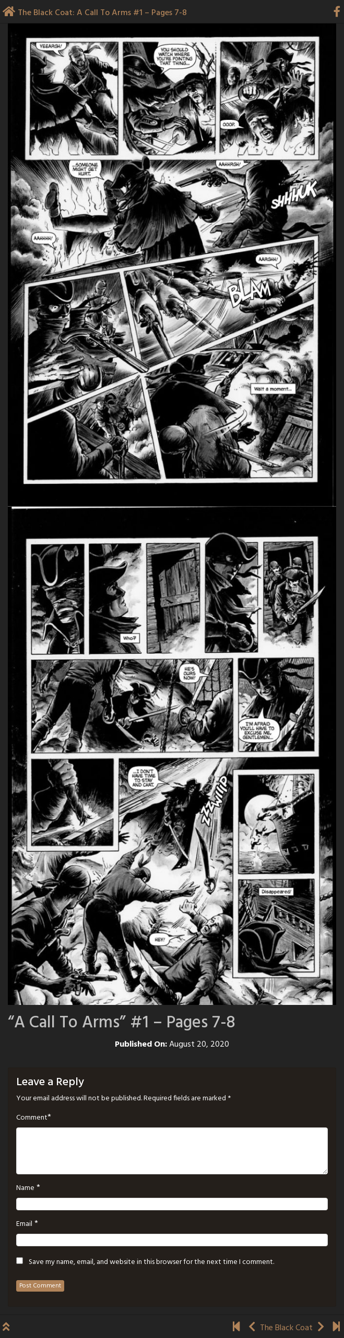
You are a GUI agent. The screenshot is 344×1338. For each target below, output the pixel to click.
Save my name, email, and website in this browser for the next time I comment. (151, 1262)
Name (25, 1188)
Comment (32, 1118)
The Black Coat (286, 1328)
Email (24, 1224)
